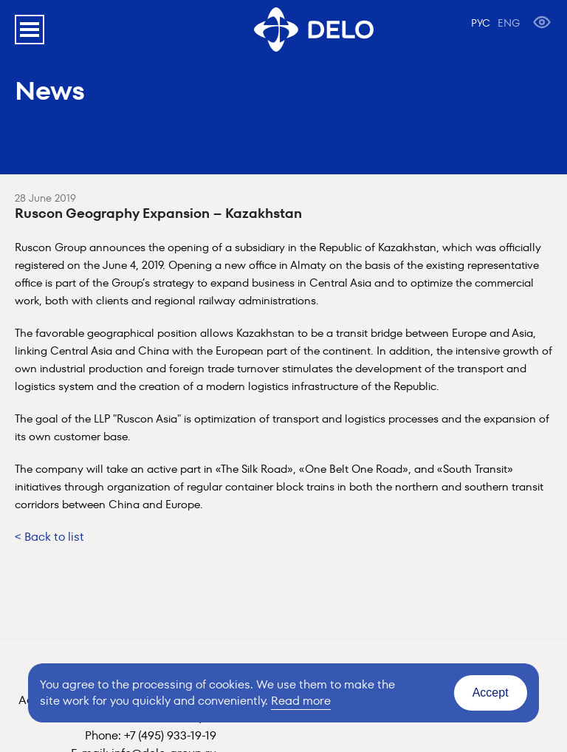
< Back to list (49, 536)
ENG (509, 23)
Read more (301, 700)
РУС (480, 23)
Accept (490, 692)
